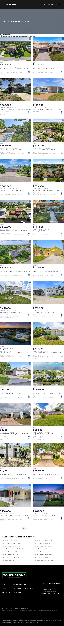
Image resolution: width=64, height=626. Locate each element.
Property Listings (41, 610)
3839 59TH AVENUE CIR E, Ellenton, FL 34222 (47, 353)
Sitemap (48, 610)
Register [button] (46, 4)
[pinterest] (59, 597)
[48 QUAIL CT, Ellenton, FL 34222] (48, 414)
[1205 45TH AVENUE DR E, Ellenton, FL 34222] (15, 495)
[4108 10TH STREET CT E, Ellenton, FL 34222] (15, 414)
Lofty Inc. (10, 608)
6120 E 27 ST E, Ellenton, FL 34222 (43, 68)
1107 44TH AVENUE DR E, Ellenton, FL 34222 (47, 109)
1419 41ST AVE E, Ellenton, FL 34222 (11, 393)
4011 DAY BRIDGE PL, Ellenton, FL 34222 (46, 474)
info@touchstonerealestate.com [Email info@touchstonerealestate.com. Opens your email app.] (51, 591)
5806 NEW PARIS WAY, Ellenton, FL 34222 (46, 271)
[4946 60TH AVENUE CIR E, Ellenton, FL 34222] (15, 252)
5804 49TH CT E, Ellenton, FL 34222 (11, 190)
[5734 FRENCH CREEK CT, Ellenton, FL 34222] (15, 455)
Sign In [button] (54, 4)
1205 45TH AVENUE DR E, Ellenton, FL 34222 (14, 515)
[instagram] (53, 597)
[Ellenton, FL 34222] (48, 211)
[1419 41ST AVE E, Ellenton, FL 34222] (15, 373)
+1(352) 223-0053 (46, 589)
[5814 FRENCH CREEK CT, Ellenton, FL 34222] (48, 130)
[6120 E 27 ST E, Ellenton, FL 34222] (48, 49)
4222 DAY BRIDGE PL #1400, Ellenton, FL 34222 (15, 109)
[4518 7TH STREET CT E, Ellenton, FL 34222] (48, 373)
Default (2, 35)
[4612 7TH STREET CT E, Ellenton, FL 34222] (15, 211)
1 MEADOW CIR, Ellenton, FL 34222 (44, 312)
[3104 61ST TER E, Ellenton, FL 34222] (48, 495)
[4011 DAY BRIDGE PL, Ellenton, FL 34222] (48, 455)
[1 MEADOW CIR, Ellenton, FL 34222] (48, 292)
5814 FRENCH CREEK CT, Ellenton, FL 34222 (47, 149)
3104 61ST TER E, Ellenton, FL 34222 (44, 515)
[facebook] (43, 597)
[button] (10, 4)
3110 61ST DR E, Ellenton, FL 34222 (11, 312)
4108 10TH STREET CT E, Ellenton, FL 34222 (14, 434)
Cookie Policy (22, 610)
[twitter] (49, 597)
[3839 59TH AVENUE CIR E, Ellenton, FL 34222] (48, 333)
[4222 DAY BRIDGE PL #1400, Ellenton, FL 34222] (15, 89)
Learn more (32, 36)
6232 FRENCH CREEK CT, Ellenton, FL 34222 (14, 149)
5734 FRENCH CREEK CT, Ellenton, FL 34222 (14, 474)
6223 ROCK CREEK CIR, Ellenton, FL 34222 (46, 190)
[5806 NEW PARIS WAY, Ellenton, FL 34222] (48, 252)
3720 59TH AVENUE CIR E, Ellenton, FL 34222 (14, 68)
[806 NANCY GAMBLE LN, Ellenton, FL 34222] (15, 333)
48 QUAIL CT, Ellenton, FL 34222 (43, 434)
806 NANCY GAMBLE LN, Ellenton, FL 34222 (14, 353)
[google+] (43, 600)
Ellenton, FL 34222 (39, 231)
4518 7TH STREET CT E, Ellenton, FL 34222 (46, 393)
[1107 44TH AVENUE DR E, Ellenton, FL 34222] (48, 89)
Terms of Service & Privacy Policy (10, 610)
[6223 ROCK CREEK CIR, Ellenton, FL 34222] (48, 170)
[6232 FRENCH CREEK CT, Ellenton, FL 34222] (15, 130)
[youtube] (56, 597)
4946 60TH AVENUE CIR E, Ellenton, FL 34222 (15, 271)
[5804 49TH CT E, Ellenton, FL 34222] (15, 170)
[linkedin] (46, 597)
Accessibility (54, 610)
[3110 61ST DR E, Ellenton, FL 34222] (15, 292)
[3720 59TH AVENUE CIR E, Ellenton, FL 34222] (15, 49)
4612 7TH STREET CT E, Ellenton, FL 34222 (13, 231)
